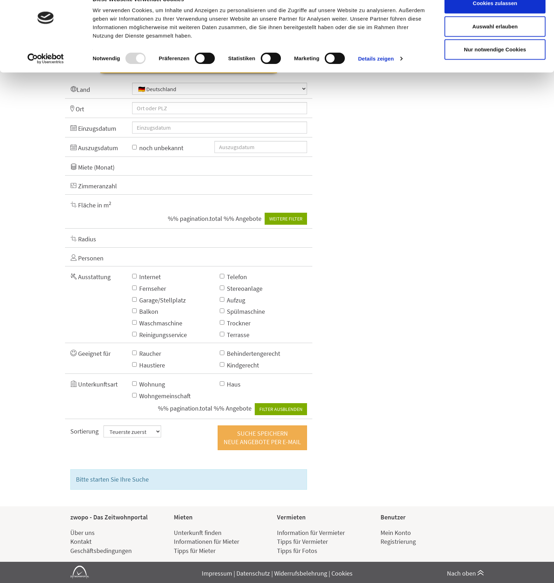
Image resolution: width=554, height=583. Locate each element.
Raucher (146, 353)
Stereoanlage (241, 288)
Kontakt (81, 541)
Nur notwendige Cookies (495, 65)
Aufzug (232, 300)
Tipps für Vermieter (302, 541)
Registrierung (398, 541)
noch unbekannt (157, 148)
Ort (77, 109)
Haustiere (148, 365)
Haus (230, 384)
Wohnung (148, 384)
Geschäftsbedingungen (101, 551)
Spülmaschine (242, 311)
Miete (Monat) (92, 167)
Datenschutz (253, 573)
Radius (83, 239)
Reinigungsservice (159, 335)
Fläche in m (90, 204)
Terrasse (234, 335)
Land (80, 90)
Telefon (233, 277)
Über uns (82, 533)
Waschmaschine (157, 323)
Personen (87, 258)
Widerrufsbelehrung (300, 573)
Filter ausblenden (280, 409)
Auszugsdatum (94, 148)
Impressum (217, 573)
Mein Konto (396, 533)
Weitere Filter (285, 219)
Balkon (145, 311)
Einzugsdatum (93, 128)
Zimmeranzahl (93, 186)
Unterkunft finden (198, 533)
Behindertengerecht (250, 353)
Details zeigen (376, 74)
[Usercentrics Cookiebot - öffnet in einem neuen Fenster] (46, 74)
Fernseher (149, 288)
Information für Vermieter (311, 533)
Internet (146, 277)
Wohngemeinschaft (161, 396)
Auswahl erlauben (495, 42)
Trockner (235, 323)
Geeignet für (90, 353)
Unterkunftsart (94, 384)
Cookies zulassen (495, 19)
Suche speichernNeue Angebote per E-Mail (262, 437)
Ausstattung (90, 277)
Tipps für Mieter (195, 551)
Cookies (342, 573)
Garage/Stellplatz (159, 300)
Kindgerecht (239, 365)
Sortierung (84, 431)
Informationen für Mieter (206, 541)
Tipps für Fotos (297, 551)
